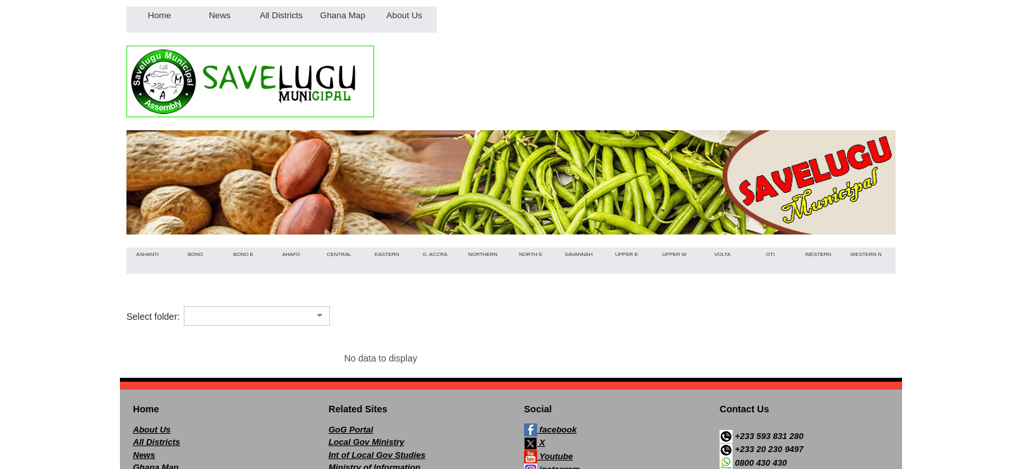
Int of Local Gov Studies (377, 455)
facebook (550, 429)
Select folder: (153, 316)
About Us (152, 429)
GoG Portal (350, 429)
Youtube (548, 456)
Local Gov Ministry (366, 442)
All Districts (156, 442)
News (144, 455)
